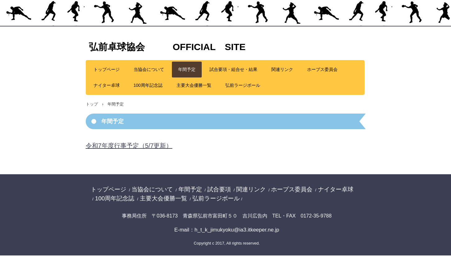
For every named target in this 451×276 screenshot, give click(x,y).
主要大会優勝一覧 (194, 85)
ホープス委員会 (322, 69)
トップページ (107, 69)
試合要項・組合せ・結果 (233, 69)
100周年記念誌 (148, 85)
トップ (92, 104)
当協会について (149, 69)
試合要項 (219, 189)
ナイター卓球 (107, 85)
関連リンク (282, 69)
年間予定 (187, 69)
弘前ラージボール (242, 85)
